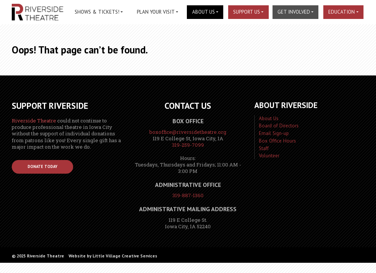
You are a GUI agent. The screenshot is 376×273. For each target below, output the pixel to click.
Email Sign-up (274, 133)
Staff (264, 148)
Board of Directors (279, 125)
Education (341, 12)
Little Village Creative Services (124, 256)
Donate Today (43, 166)
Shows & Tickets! (97, 12)
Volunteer (269, 155)
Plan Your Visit (156, 12)
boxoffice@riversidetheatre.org (187, 132)
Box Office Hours (277, 141)
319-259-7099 (188, 144)
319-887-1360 (188, 195)
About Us (203, 12)
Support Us (246, 12)
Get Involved (293, 12)
